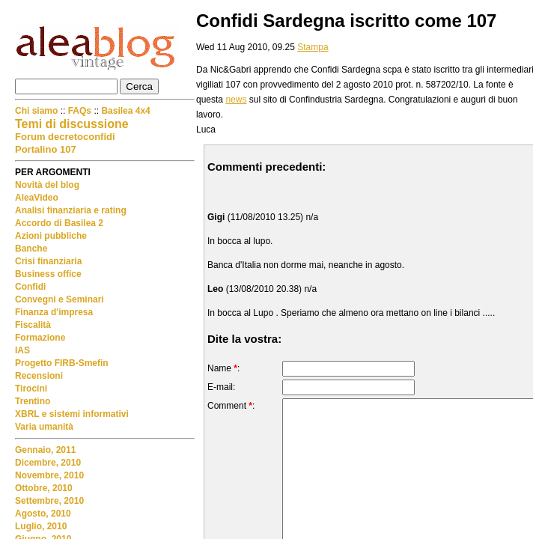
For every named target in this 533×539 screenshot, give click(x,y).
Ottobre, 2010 (44, 488)
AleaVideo (36, 197)
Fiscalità (33, 325)
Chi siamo (38, 111)
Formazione (40, 337)
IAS (22, 350)
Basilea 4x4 (125, 111)
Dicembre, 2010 (48, 462)
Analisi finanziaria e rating (71, 210)
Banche (31, 248)
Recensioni (39, 376)
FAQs (79, 111)
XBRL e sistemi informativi (72, 414)
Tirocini (31, 388)
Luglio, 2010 (41, 526)
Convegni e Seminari (59, 299)
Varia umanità (44, 426)
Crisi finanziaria (48, 261)
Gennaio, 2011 (45, 450)
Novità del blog (47, 185)
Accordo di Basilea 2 (59, 223)
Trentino (32, 401)
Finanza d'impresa (54, 312)
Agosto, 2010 (43, 513)
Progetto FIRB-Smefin (62, 363)
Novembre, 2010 (49, 475)
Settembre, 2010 (49, 501)
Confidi (30, 286)
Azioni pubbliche (51, 236)
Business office (48, 274)
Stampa (312, 47)
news (235, 99)
